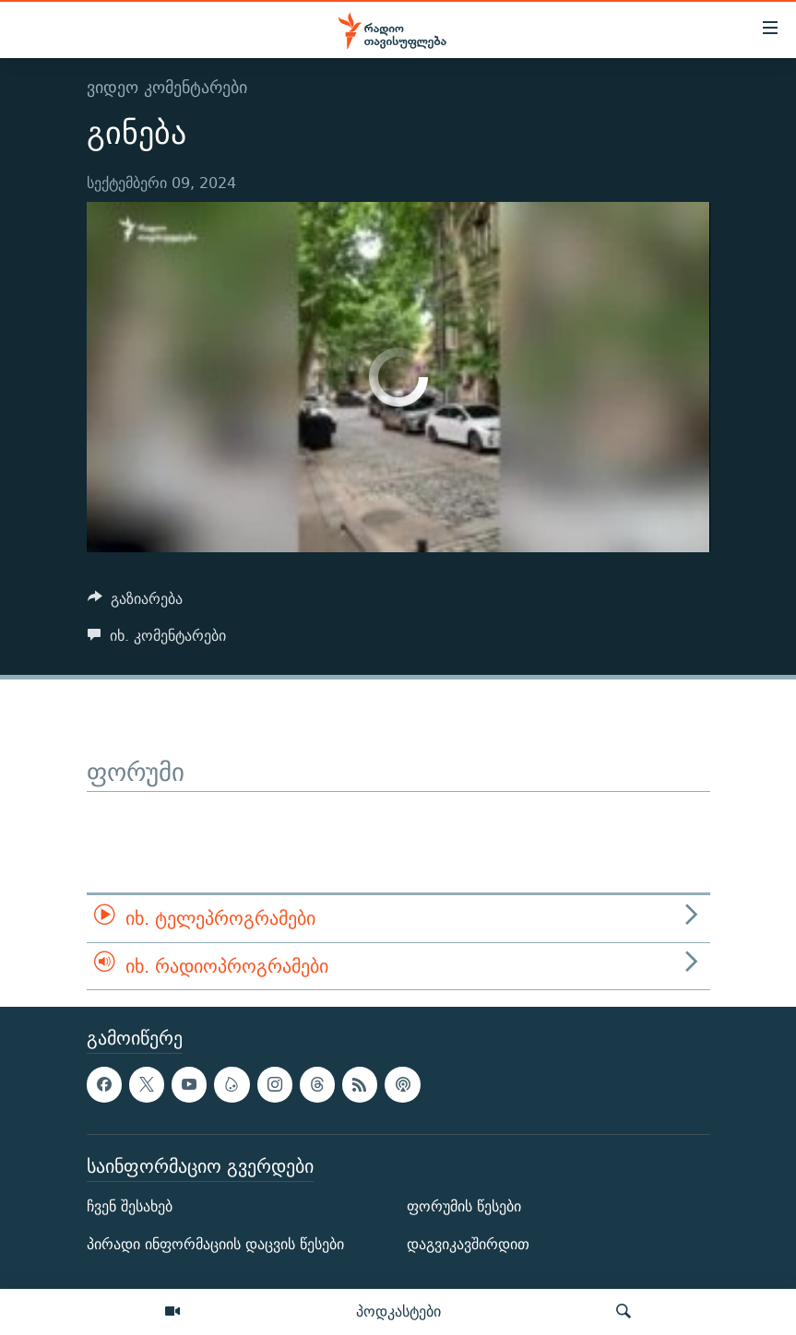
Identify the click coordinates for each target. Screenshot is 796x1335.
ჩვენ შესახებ (129, 1206)
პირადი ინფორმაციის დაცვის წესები (215, 1244)
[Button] (136, 603)
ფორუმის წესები (464, 1206)
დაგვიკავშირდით (468, 1244)
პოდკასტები (398, 1311)
